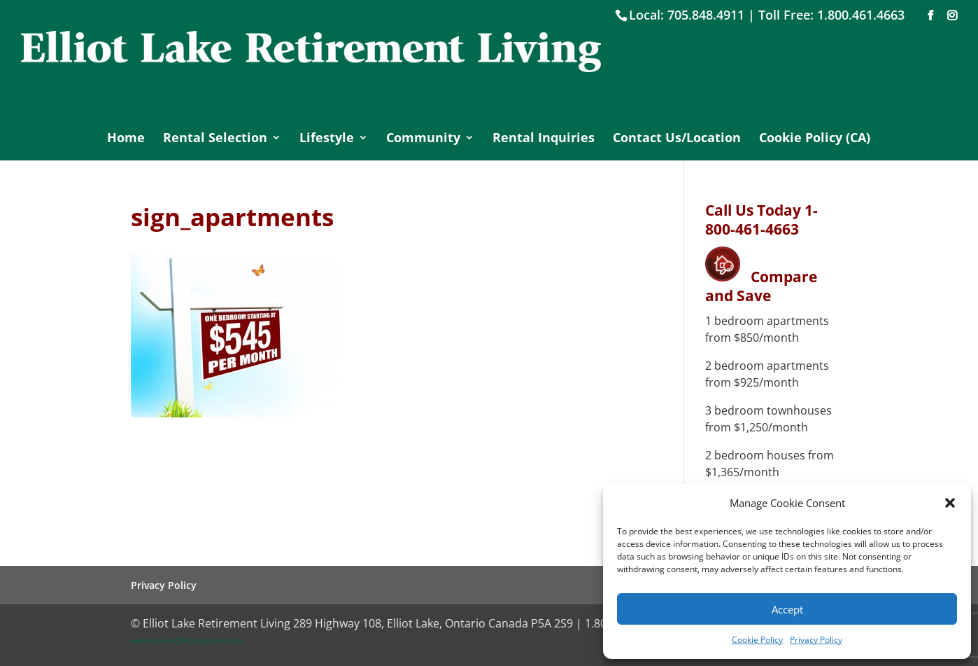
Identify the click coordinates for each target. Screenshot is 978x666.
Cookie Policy (757, 640)
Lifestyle (326, 139)
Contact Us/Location (677, 139)
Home (126, 139)
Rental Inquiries (543, 139)
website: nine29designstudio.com (187, 640)
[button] (950, 503)
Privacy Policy (816, 640)
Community (423, 139)
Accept (787, 609)
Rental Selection (215, 139)
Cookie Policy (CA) (814, 139)
